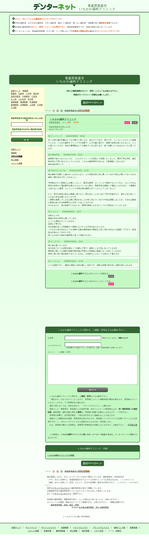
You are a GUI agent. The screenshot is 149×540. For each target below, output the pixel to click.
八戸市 (28, 94)
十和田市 (26, 96)
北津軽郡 (24, 105)
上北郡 (32, 105)
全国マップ (15, 91)
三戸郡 (14, 108)
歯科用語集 (60, 531)
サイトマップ (31, 527)
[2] (58, 111)
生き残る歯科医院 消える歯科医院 (94, 507)
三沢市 (34, 96)
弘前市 (21, 94)
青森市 (14, 94)
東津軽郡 (14, 102)
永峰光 (118, 531)
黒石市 (36, 94)
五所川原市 (15, 96)
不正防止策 (132, 425)
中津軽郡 (33, 102)
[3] (62, 111)
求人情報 (15, 160)
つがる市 (22, 99)
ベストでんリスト (80, 527)
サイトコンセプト (62, 494)
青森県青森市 (54, 122)
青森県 (25, 91)
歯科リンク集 (119, 527)
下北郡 (40, 105)
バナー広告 (98, 531)
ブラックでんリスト (61, 488)
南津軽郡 (14, 105)
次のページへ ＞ (92, 102)
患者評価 (47, 531)
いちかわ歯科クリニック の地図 (61, 455)
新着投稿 (133, 527)
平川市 (30, 99)
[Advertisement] (75, 54)
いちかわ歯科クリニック (63, 119)
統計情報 (85, 531)
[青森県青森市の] (77, 111)
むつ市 (14, 99)
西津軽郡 (24, 102)
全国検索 (64, 527)
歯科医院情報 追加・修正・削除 (65, 505)
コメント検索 (16, 163)
